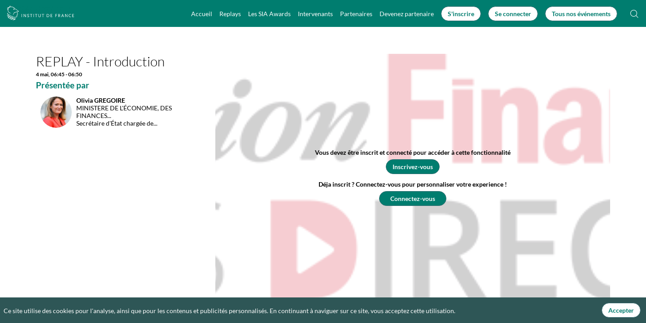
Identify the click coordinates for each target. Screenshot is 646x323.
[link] (201, 13)
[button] (461, 13)
